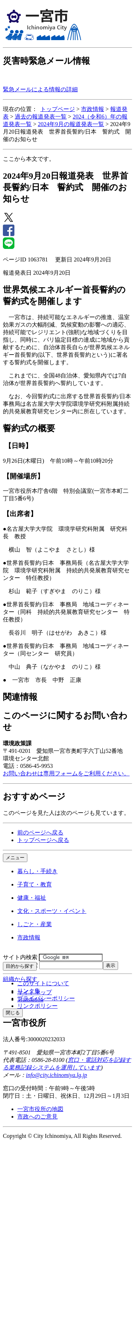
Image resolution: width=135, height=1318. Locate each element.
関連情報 (20, 697)
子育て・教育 (34, 884)
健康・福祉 (31, 898)
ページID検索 (20, 965)
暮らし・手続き (37, 871)
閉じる (13, 1012)
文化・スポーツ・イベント (51, 911)
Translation (30, 999)
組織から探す (20, 979)
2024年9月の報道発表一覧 (71, 124)
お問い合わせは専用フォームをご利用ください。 (66, 773)
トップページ (57, 109)
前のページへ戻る (40, 832)
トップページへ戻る (43, 840)
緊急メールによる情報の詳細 (40, 89)
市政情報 (92, 109)
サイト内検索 (20, 957)
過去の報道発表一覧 (41, 117)
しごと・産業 (34, 924)
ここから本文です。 (29, 159)
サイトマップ (34, 992)
